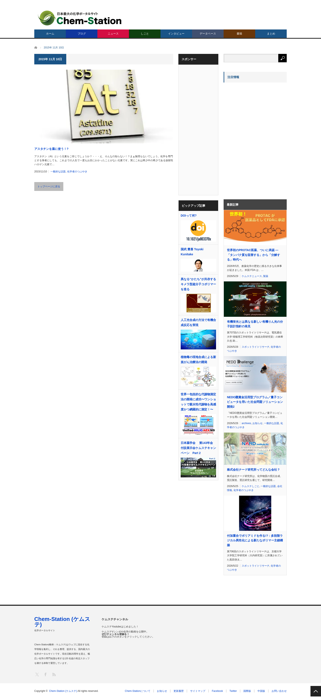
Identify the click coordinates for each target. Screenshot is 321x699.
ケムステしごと (250, 486)
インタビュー (176, 33)
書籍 (239, 33)
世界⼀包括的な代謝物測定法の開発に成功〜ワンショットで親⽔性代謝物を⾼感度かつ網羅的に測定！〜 (198, 402)
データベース (208, 33)
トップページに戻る (48, 186)
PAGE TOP (315, 691)
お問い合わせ (279, 691)
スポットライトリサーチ (255, 346)
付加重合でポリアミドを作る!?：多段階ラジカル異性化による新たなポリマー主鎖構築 (255, 540)
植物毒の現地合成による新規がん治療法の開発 (198, 359)
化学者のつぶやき (77, 171)
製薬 (265, 276)
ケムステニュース (252, 276)
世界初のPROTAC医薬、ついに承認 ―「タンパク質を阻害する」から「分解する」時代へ (253, 254)
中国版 (261, 691)
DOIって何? (188, 215)
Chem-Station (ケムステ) (62, 622)
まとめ (271, 33)
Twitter (233, 691)
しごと (145, 33)
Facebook (217, 691)
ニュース (113, 33)
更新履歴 (179, 691)
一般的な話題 (58, 171)
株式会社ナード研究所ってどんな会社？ (253, 469)
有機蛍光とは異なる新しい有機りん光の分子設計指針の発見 (255, 324)
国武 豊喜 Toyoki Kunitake (192, 252)
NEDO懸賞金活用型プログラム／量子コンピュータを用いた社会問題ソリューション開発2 (255, 401)
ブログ (82, 33)
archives (246, 423)
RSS (53, 674)
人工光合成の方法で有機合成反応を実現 (198, 322)
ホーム (50, 33)
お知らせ (257, 423)
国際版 (247, 691)
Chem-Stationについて (137, 691)
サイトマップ (197, 691)
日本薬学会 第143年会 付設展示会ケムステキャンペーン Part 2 (198, 448)
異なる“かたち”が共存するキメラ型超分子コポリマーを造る (198, 284)
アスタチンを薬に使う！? (51, 148)
